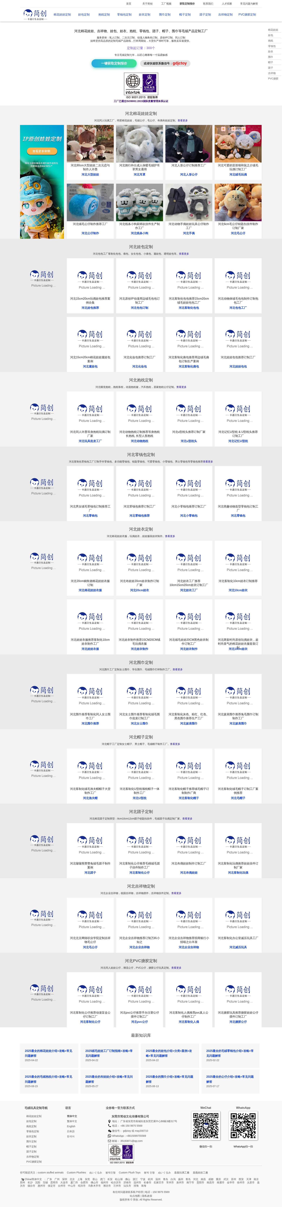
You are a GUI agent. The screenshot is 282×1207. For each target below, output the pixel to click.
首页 (128, 3)
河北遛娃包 (90, 366)
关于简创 (147, 3)
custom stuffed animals (51, 1172)
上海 (79, 1179)
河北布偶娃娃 (189, 872)
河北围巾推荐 (90, 723)
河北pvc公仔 (139, 1021)
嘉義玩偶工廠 (181, 1172)
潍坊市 (107, 1185)
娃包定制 (84, 14)
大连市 (64, 1182)
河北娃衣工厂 (189, 590)
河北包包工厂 (238, 307)
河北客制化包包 (189, 307)
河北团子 (90, 872)
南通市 (220, 1182)
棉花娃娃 (273, 29)
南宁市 (190, 1182)
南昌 (203, 1179)
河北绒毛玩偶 (238, 174)
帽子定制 (185, 14)
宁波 (142, 1179)
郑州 (22, 1182)
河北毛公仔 (238, 233)
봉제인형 (110, 1172)
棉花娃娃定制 (62, 14)
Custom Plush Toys (130, 1172)
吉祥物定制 (225, 14)
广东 (49, 1179)
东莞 (87, 1179)
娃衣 (270, 51)
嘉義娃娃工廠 (200, 1172)
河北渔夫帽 (90, 798)
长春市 (147, 1182)
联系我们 (208, 3)
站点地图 (135, 1195)
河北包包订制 (139, 307)
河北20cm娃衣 (139, 590)
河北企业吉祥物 (139, 947)
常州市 (170, 1182)
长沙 (30, 1182)
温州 (157, 1179)
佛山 (127, 1179)
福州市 (104, 1182)
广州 (57, 1179)
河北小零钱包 (189, 515)
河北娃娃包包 (238, 366)
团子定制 (205, 14)
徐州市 (241, 1182)
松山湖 (119, 1179)
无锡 (45, 1182)
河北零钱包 (90, 515)
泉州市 (180, 1182)
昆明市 (54, 1182)
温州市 (137, 1182)
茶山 (94, 1179)
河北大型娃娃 (90, 174)
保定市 (51, 1185)
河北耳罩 (139, 174)
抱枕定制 (104, 14)
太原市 (251, 1182)
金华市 (231, 1182)
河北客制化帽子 (189, 798)
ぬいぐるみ (95, 1172)
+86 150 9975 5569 (131, 1125)
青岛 (165, 1179)
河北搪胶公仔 (238, 1021)
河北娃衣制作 (139, 648)
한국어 (71, 1136)
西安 (241, 1179)
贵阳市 (200, 1182)
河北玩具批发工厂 (90, 441)
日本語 (71, 1131)
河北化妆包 (139, 366)
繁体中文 (72, 1121)
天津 (248, 1179)
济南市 (127, 1182)
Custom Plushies (76, 1172)
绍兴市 (82, 1185)
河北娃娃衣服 (90, 648)
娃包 (270, 35)
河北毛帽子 (238, 798)
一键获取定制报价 (114, 63)
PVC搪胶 (273, 78)
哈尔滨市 (116, 1182)
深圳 (64, 1179)
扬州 (180, 1179)
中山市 (71, 1185)
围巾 (270, 56)
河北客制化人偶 (189, 1021)
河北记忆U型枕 (238, 441)
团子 (270, 67)
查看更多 (183, 120)
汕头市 (127, 1185)
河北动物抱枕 (139, 441)
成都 (210, 1179)
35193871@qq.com (131, 1140)
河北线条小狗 (139, 233)
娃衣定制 (144, 14)
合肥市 (84, 1182)
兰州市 (117, 1185)
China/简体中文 (33, 1179)
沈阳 (37, 1182)
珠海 (143, 1185)
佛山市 (94, 1182)
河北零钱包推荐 (139, 515)
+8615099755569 (136, 1135)
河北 (195, 1179)
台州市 (62, 1185)
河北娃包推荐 (90, 307)
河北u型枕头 (189, 441)
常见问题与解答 (249, 3)
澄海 (136, 1185)
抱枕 (270, 40)
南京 (256, 1179)
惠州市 (41, 1185)
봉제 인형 (149, 1172)
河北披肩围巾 (189, 723)
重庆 (218, 1179)
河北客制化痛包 (189, 366)
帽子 (270, 62)
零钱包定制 (124, 14)
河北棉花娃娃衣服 (90, 590)
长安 (109, 1179)
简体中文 (72, 1116)
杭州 (150, 1179)
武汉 (226, 1179)
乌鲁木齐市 (94, 1185)
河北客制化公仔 (139, 872)
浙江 (135, 1179)
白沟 (173, 1179)
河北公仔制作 (90, 233)
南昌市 (210, 1182)
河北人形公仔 (189, 174)
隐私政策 (147, 1195)
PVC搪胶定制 (247, 14)
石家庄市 (159, 1182)
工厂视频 (166, 3)
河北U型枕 (139, 798)
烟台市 (31, 1185)
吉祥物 (272, 73)
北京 (72, 1179)
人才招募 (227, 3)
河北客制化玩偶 (238, 872)
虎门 (102, 1179)
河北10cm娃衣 (238, 590)
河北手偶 (189, 233)
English (71, 1126)
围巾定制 (165, 14)
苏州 (233, 1179)
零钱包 (272, 46)
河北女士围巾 (139, 723)
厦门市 (74, 1182)
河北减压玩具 (238, 947)
